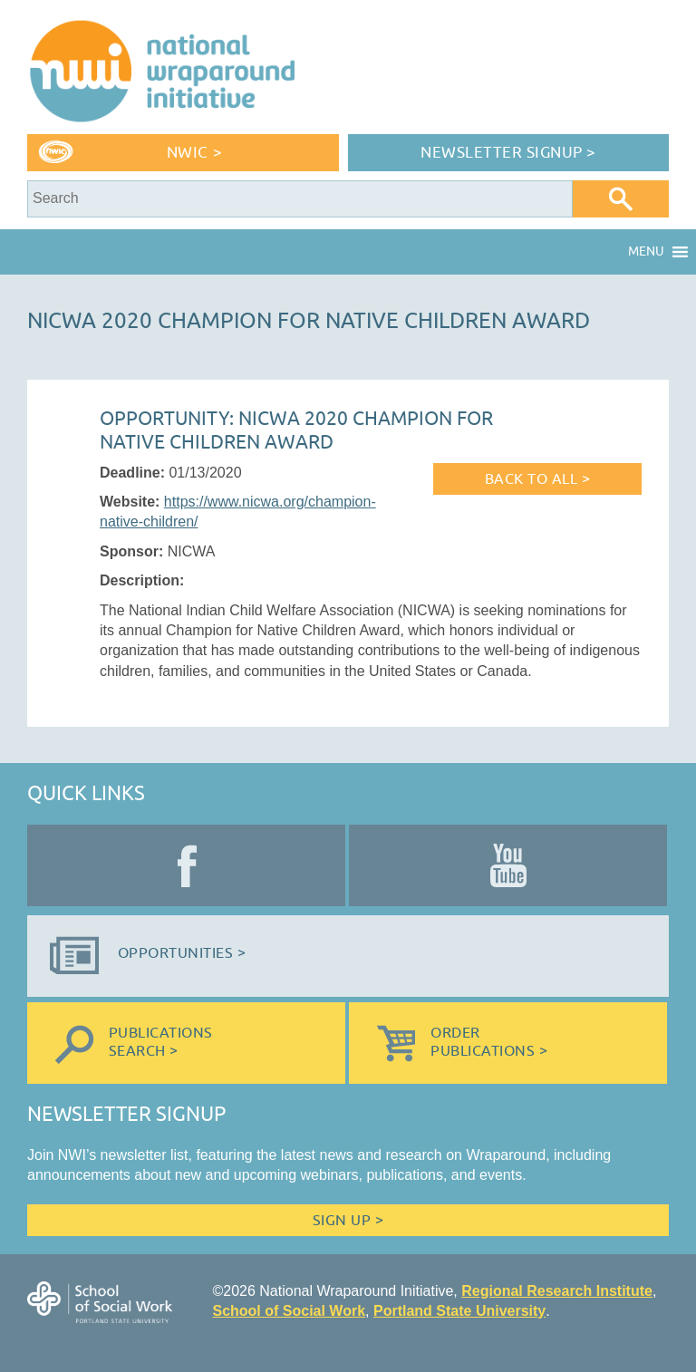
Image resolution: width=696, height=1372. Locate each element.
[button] (646, 252)
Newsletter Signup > (508, 152)
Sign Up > (348, 1221)
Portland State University (459, 1311)
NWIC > (194, 152)
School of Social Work (288, 1311)
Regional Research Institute (556, 1291)
